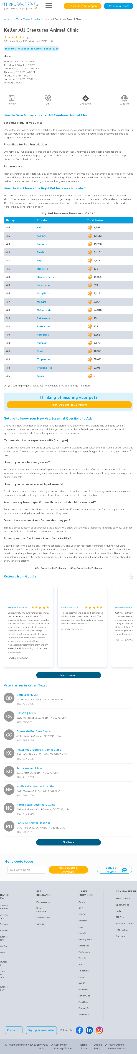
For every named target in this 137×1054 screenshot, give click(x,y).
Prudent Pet (44, 367)
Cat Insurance (43, 917)
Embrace (42, 244)
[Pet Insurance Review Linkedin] (89, 1030)
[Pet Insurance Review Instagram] (99, 1030)
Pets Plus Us (122, 929)
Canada (40, 923)
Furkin (119, 911)
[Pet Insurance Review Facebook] (79, 1030)
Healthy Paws (45, 277)
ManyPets (43, 293)
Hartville (42, 269)
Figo (39, 260)
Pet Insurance (43, 902)
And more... (84, 1014)
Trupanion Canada (125, 923)
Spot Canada (122, 904)
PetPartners (44, 326)
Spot (40, 351)
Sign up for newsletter (41, 1030)
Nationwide (44, 310)
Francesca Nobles (125, 607)
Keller (37, 19)
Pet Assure (43, 318)
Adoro (41, 376)
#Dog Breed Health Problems (86, 568)
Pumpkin (42, 343)
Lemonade (43, 285)
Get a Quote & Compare (83, 6)
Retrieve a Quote (119, 6)
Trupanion (43, 359)
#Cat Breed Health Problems (50, 568)
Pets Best (43, 334)
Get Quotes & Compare (69, 405)
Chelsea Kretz (69, 607)
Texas (26, 19)
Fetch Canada (123, 898)
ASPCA (41, 236)
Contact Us (14, 1030)
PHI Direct (121, 917)
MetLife (41, 302)
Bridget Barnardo (17, 607)
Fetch (40, 252)
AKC (39, 227)
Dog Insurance (41, 910)
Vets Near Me (11, 19)
